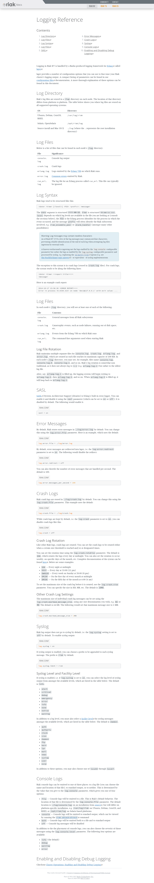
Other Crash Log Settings (55, 594)
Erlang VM (76, 171)
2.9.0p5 (22, 19)
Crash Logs (89, 39)
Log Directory (47, 36)
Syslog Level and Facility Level (58, 673)
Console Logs (90, 46)
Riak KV (92, 5)
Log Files (45, 39)
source (98, 805)
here (45, 562)
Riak (10, 19)
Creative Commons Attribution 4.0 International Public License (88, 873)
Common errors (59, 176)
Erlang (110, 66)
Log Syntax (46, 43)
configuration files (45, 80)
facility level (87, 719)
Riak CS (115, 5)
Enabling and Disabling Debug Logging (99, 52)
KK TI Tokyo (85, 878)
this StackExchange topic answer (55, 258)
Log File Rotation (49, 349)
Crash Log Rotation (51, 540)
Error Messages (92, 36)
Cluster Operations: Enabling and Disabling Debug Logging (73, 865)
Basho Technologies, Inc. (85, 876)
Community (104, 2)
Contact (115, 2)
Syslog (87, 43)
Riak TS (104, 5)
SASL (43, 50)
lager (39, 69)
